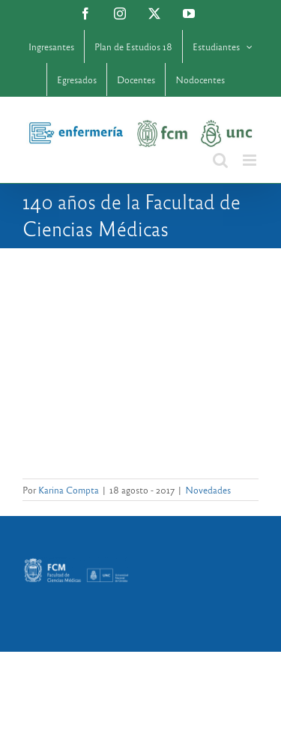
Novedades (208, 490)
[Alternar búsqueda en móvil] (220, 160)
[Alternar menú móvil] (251, 160)
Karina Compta (68, 490)
